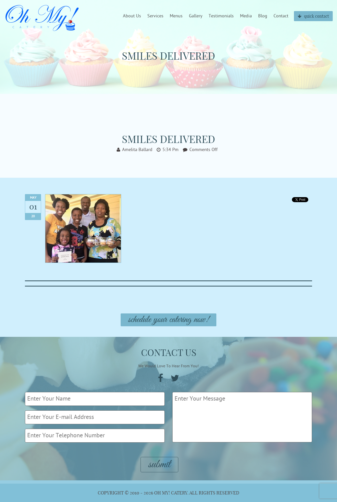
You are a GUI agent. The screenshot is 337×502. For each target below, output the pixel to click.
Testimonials (221, 16)
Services (155, 16)
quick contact (313, 16)
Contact (281, 16)
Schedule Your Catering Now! (168, 319)
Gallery (195, 16)
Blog (262, 16)
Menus (176, 16)
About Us (132, 16)
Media (246, 16)
